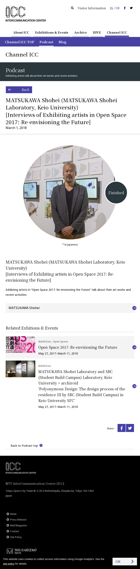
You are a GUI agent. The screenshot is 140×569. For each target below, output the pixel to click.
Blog (62, 42)
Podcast (46, 42)
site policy (8, 563)
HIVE (97, 32)
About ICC (21, 32)
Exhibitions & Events (51, 32)
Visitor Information (92, 8)
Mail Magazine (18, 525)
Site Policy (16, 537)
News (13, 514)
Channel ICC (117, 32)
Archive (80, 32)
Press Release (18, 519)
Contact (14, 531)
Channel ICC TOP (19, 42)
